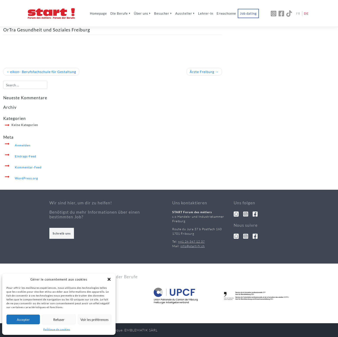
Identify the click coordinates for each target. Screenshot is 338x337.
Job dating (248, 13)
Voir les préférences (94, 319)
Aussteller (183, 13)
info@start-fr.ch (192, 246)
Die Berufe (119, 13)
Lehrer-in (205, 13)
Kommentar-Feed (28, 167)
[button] (109, 279)
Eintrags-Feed (25, 156)
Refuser (58, 319)
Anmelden (22, 145)
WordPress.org (26, 178)
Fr (298, 13)
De (306, 13)
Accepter (23, 319)
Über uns (141, 13)
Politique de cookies (56, 329)
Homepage (98, 13)
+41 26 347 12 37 (191, 241)
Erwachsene (226, 13)
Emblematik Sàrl (141, 330)
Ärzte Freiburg (202, 72)
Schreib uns (62, 233)
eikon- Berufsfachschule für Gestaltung (43, 72)
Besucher (161, 13)
